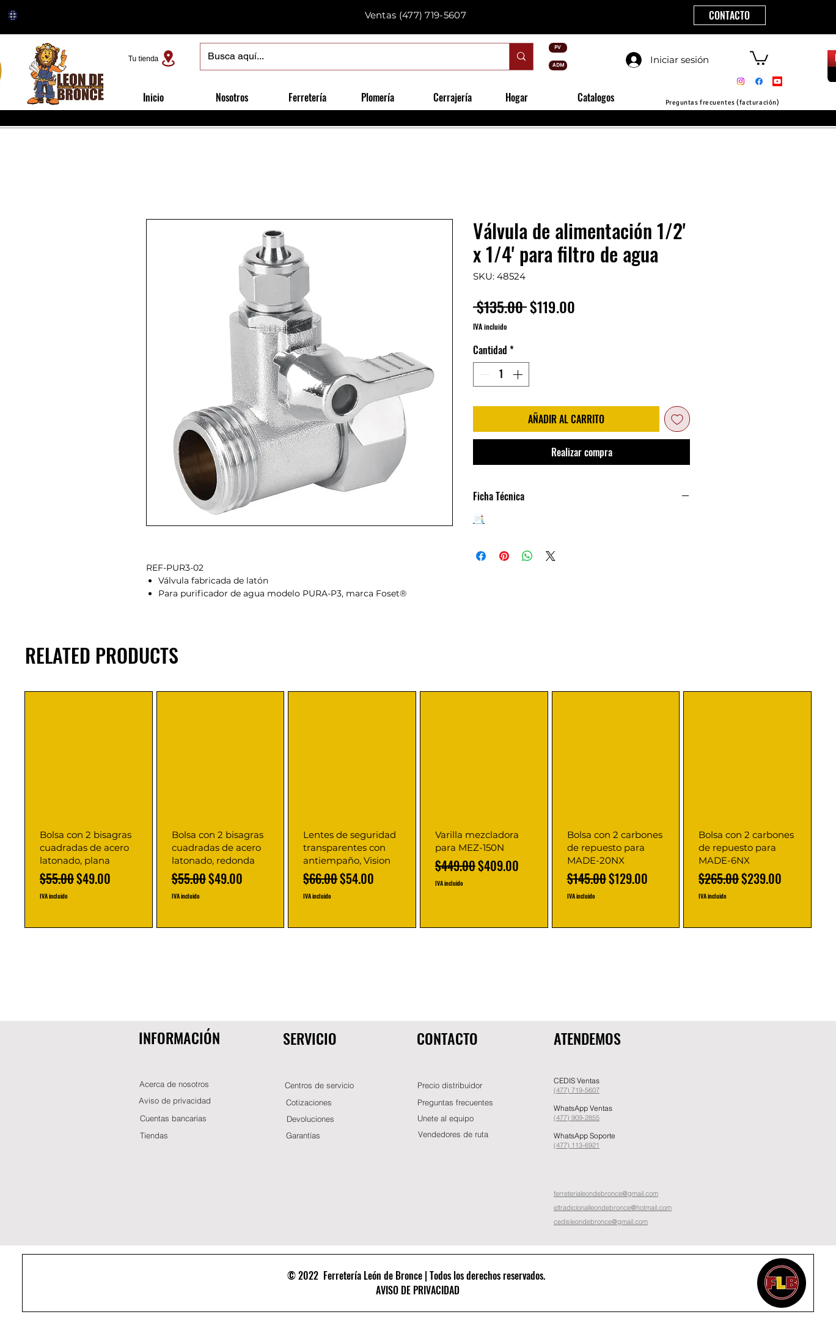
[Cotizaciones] (308, 1103)
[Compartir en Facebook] (481, 556)
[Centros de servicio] (319, 1085)
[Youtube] (777, 81)
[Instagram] (741, 81)
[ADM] (558, 65)
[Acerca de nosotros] (174, 1084)
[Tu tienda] (153, 58)
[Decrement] (483, 374)
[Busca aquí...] (345, 56)
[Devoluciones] (310, 1119)
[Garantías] (303, 1136)
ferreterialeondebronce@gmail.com (606, 1193)
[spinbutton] (501, 374)
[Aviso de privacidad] (175, 1101)
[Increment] (518, 374)
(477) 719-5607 (432, 15)
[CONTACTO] (730, 15)
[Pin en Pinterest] (504, 556)
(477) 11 (566, 1145)
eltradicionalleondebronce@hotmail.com (613, 1207)
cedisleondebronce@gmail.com (601, 1221)
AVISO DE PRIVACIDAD (418, 1290)
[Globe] (13, 15)
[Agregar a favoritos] (677, 419)
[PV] (558, 48)
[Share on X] (550, 556)
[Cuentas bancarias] (173, 1118)
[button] (759, 57)
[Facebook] (759, 81)
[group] (418, 810)
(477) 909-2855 (577, 1117)
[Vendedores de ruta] (453, 1134)
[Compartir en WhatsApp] (527, 556)
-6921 (591, 1145)
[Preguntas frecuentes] (455, 1103)
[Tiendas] (154, 1136)
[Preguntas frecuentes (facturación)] (722, 102)
